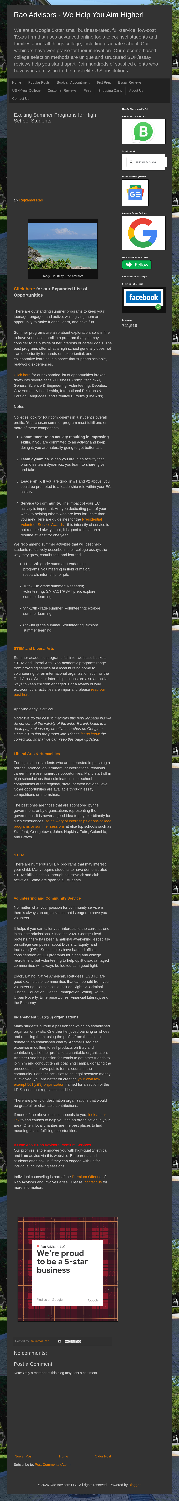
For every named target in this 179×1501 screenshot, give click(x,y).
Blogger (134, 1485)
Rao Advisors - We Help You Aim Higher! (79, 15)
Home (16, 82)
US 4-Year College (26, 90)
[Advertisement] (63, 163)
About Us (136, 90)
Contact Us (20, 98)
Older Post (103, 1456)
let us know (90, 734)
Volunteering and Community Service (47, 898)
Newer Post (23, 1456)
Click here (24, 288)
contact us (92, 1182)
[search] (146, 162)
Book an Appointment (73, 82)
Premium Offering (87, 1177)
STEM (19, 855)
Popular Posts (39, 82)
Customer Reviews (62, 90)
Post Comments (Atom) (53, 1464)
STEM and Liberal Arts (34, 648)
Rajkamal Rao (32, 200)
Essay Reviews (130, 82)
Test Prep (104, 82)
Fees (87, 90)
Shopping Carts (110, 90)
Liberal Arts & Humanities (37, 754)
